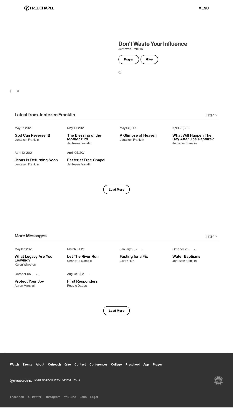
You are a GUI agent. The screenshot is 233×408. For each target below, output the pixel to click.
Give (152, 59)
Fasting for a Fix (134, 257)
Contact (83, 365)
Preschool (137, 365)
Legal (97, 397)
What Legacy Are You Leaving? (33, 258)
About (41, 365)
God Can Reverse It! (32, 135)
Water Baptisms (186, 257)
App (151, 365)
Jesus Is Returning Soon (36, 160)
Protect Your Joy (29, 281)
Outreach (56, 365)
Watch (14, 365)
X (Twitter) (35, 397)
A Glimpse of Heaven (138, 135)
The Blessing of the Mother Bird (84, 137)
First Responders (82, 281)
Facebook (17, 397)
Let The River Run (83, 257)
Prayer (130, 59)
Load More (116, 189)
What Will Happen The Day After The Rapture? (193, 137)
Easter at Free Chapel (86, 160)
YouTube (72, 397)
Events (28, 365)
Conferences (101, 365)
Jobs (85, 397)
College (120, 365)
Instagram (54, 397)
